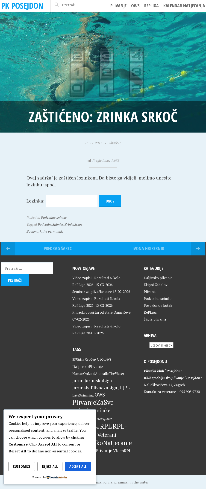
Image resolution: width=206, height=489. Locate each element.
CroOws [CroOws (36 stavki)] (104, 359)
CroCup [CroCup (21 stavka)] (90, 359)
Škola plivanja (155, 319)
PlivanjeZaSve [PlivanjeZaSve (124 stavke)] (93, 402)
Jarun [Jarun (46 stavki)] (78, 380)
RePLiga (151, 6)
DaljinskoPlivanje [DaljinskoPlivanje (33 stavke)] (87, 366)
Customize (21, 466)
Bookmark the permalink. (45, 231)
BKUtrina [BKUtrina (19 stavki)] (78, 360)
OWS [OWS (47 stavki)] (100, 395)
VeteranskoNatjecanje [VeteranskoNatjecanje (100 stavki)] (102, 443)
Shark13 (115, 143)
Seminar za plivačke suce (92, 291)
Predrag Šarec (58, 248)
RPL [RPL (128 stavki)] (106, 426)
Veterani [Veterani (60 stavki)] (106, 434)
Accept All (78, 466)
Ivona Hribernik (148, 248)
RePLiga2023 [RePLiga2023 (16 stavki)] (104, 419)
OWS (135, 6)
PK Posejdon (22, 5)
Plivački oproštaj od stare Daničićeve (101, 312)
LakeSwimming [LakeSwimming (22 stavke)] (83, 395)
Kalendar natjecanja (184, 6)
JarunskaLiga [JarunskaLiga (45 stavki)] (98, 380)
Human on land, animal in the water (120, 482)
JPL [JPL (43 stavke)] (126, 388)
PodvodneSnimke (50, 224)
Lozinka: (62, 201)
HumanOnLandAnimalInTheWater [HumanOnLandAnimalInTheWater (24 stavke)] (98, 373)
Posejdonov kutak (158, 305)
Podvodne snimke (54, 217)
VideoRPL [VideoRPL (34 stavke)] (122, 450)
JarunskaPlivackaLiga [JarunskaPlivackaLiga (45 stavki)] (94, 388)
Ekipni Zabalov (156, 284)
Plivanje (118, 6)
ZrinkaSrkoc (73, 224)
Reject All (50, 466)
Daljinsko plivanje (158, 277)
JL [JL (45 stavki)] (120, 388)
